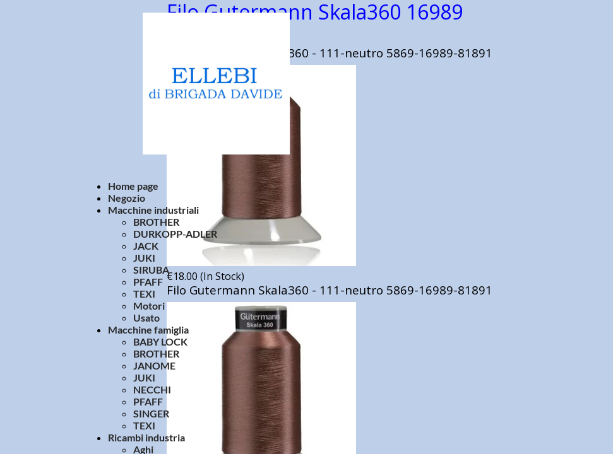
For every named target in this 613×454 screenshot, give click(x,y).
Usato (146, 317)
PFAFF (148, 282)
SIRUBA (151, 270)
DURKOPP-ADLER (175, 234)
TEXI (144, 294)
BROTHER (156, 222)
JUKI (144, 258)
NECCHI (152, 389)
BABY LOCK (160, 341)
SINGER (151, 413)
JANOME (154, 365)
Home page (133, 186)
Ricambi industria (146, 437)
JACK (145, 246)
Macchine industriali (153, 210)
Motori (149, 305)
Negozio (126, 198)
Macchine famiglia (148, 329)
